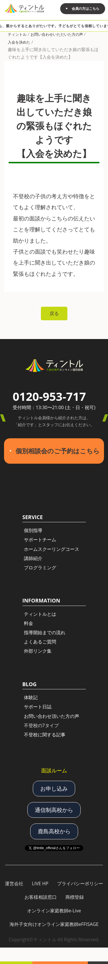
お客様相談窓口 (40, 897)
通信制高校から (54, 810)
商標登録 (74, 897)
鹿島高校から (54, 831)
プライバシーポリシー (80, 883)
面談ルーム (54, 770)
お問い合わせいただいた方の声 (57, 34)
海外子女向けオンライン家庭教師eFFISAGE (54, 924)
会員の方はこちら (85, 8)
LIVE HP (40, 883)
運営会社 (14, 883)
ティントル (17, 34)
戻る (54, 313)
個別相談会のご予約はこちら (58, 450)
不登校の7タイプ (41, 725)
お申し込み (54, 788)
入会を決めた (19, 42)
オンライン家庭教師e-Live (54, 910)
